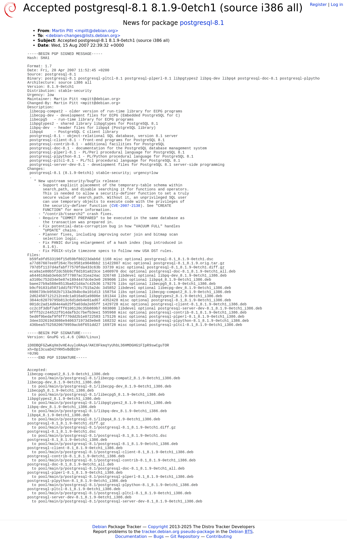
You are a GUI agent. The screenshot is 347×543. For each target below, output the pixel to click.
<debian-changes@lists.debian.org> (83, 35)
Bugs (159, 536)
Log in (337, 4)
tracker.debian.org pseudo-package (178, 531)
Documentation (131, 536)
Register (318, 4)
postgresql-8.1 (202, 22)
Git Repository (185, 536)
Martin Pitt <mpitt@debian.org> (85, 30)
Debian (99, 526)
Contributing (219, 536)
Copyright (158, 526)
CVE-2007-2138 (126, 206)
